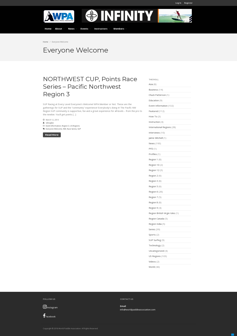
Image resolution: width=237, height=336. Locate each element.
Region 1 (153, 159)
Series (152, 229)
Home (48, 28)
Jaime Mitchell (156, 137)
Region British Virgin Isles (162, 213)
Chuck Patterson (157, 94)
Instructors (100, 28)
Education (154, 100)
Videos (152, 261)
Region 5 (153, 186)
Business (153, 89)
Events (84, 28)
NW (64, 129)
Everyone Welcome (54, 129)
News (71, 28)
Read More (51, 134)
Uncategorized (156, 250)
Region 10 (154, 164)
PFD (151, 148)
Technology (155, 245)
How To (153, 116)
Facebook (49, 315)
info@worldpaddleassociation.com (137, 309)
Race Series (72, 129)
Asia (151, 84)
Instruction (154, 121)
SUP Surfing (155, 240)
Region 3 (65, 126)
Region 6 (153, 191)
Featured (153, 111)
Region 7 (153, 197)
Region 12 (154, 170)
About (58, 28)
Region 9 (153, 207)
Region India (155, 223)
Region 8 (153, 202)
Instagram (50, 306)
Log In (178, 3)
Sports (152, 234)
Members (119, 28)
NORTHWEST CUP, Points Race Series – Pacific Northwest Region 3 (90, 86)
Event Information (53, 126)
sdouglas (50, 123)
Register (188, 3)
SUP (79, 129)
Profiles (153, 154)
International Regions (160, 127)
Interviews (154, 132)
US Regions (75, 126)
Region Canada (156, 218)
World (152, 266)
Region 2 (153, 175)
